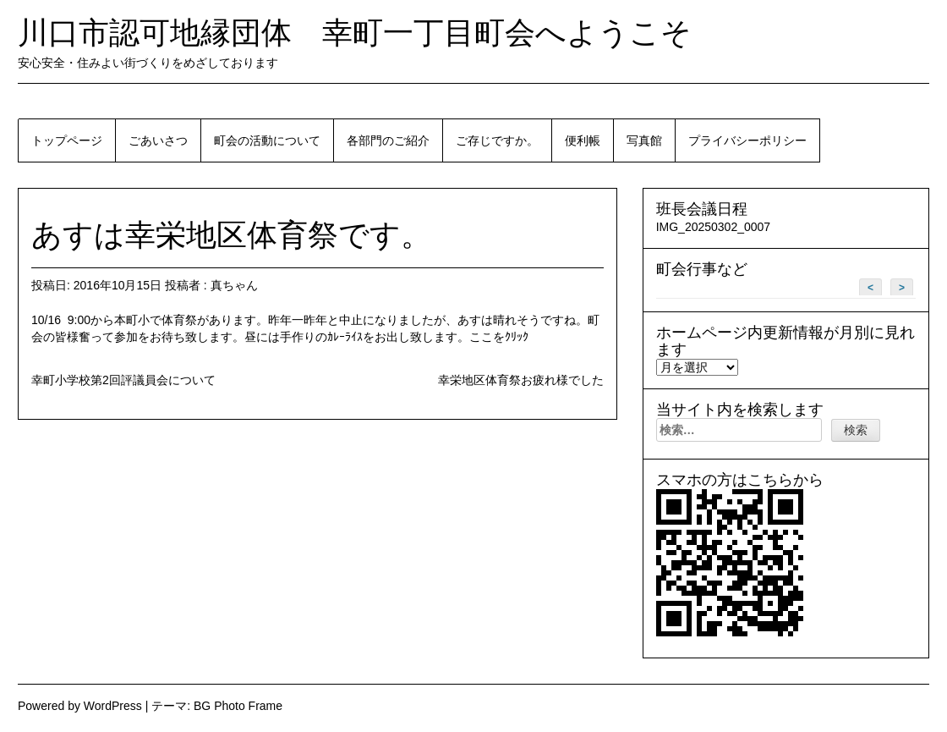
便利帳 (582, 140)
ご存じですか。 (497, 140)
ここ (481, 337)
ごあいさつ (158, 140)
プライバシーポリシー (747, 140)
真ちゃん (234, 285)
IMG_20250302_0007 (713, 227)
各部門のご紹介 (388, 140)
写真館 (644, 140)
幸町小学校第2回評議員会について (123, 380)
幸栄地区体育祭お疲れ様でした (521, 380)
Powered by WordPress (80, 706)
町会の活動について (267, 140)
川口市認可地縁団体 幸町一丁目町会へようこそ (355, 32)
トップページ (66, 140)
